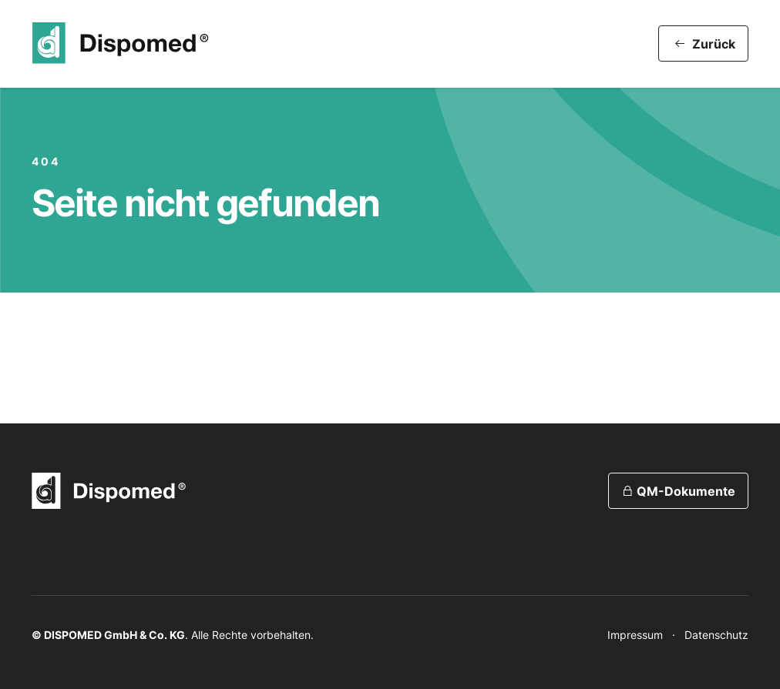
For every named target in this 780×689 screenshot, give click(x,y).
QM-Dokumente (678, 491)
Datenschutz (716, 634)
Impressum (635, 634)
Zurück (704, 44)
